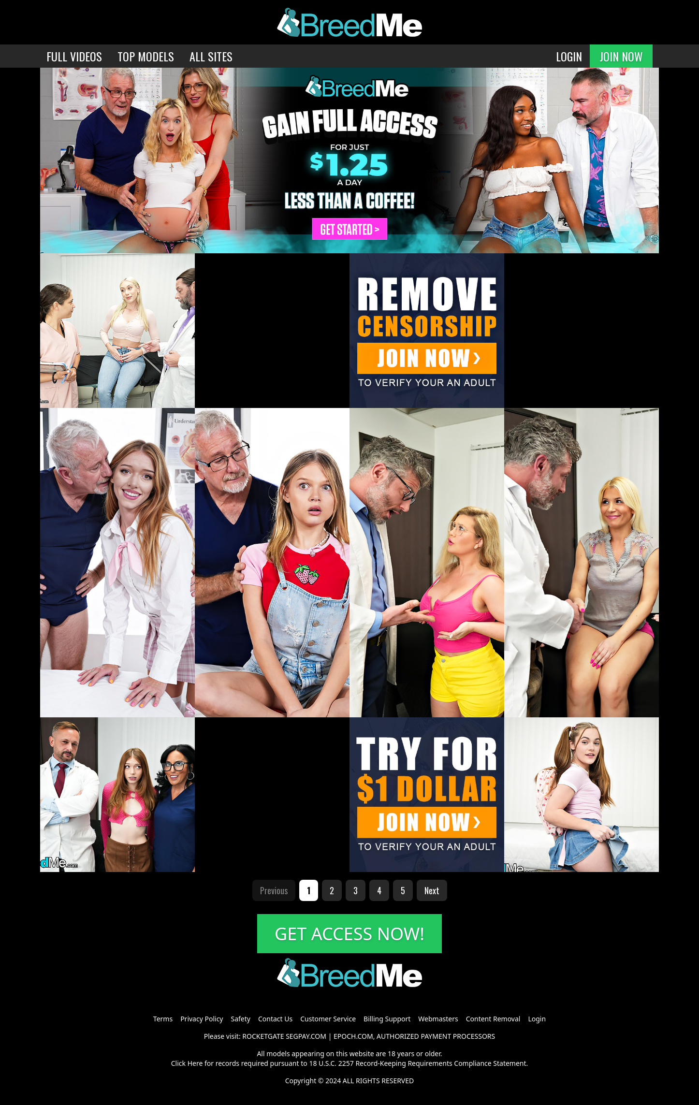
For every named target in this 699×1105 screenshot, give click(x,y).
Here (195, 1063)
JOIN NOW (621, 56)
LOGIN (569, 56)
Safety (240, 1018)
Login (537, 1018)
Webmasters (438, 1018)
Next (431, 890)
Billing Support (387, 1018)
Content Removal (493, 1018)
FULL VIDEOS (74, 56)
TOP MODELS (145, 56)
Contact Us (275, 1018)
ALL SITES (211, 56)
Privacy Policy (201, 1018)
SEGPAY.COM (306, 1036)
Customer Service (328, 1018)
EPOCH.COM (353, 1036)
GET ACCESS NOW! (349, 933)
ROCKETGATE (263, 1036)
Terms (163, 1018)
